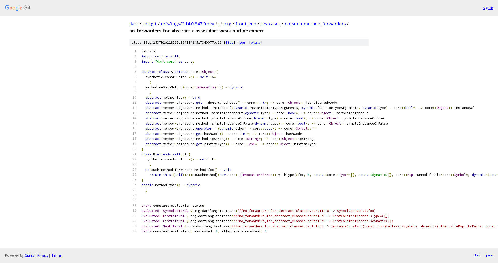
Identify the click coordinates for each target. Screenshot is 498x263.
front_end (246, 24)
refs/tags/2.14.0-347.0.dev (187, 24)
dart (133, 24)
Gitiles (29, 255)
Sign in (488, 7)
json (489, 255)
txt (477, 255)
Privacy (42, 255)
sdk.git (149, 24)
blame (256, 42)
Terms (56, 255)
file (229, 42)
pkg (227, 24)
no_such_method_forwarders (315, 24)
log (242, 42)
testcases (270, 24)
